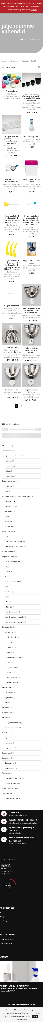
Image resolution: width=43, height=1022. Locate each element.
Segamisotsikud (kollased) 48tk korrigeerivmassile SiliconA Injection (11, 219)
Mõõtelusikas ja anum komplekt (12, 180)
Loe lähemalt (22, 1019)
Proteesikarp (11, 91)
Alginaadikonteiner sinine (31, 262)
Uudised (4, 957)
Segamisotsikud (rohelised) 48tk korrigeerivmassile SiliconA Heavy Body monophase (31, 220)
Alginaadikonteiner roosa (31, 180)
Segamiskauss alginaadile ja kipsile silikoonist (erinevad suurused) (31, 97)
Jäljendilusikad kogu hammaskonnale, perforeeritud (31, 310)
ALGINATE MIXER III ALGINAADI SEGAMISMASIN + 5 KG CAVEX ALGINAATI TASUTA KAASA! (19, 988)
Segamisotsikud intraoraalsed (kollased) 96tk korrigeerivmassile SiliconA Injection (11, 265)
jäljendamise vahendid (34, 108)
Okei (35, 1016)
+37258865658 (17, 841)
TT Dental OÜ (8, 860)
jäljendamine (11, 94)
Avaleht (4, 61)
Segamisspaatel (11, 306)
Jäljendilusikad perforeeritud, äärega (31, 350)
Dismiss (34, 10)
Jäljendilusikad (11, 390)
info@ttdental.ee (7, 873)
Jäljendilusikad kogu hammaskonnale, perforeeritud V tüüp (12, 350)
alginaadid (36, 103)
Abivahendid (14, 61)
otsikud (11, 231)
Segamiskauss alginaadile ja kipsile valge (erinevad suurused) (12, 140)
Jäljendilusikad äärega (31, 391)
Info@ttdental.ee (20, 843)
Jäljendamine (15, 98)
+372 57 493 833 (7, 872)
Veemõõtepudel (31, 137)
